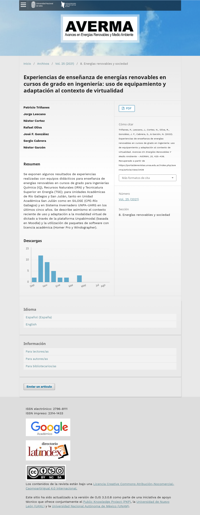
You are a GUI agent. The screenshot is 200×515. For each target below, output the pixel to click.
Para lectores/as (37, 351)
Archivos (43, 63)
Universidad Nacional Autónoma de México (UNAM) (90, 506)
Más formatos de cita (136, 178)
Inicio (27, 63)
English (31, 324)
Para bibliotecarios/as (41, 366)
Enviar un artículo (39, 386)
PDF (128, 108)
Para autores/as (37, 359)
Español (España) (39, 317)
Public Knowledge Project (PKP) (107, 501)
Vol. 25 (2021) (64, 63)
